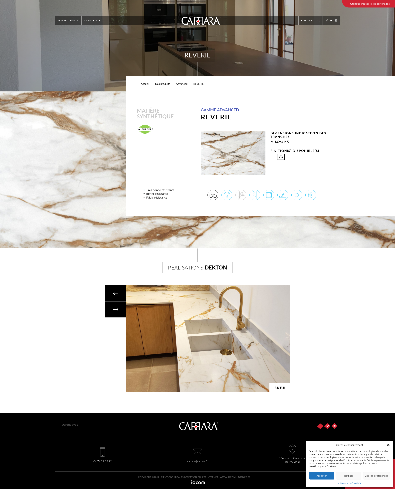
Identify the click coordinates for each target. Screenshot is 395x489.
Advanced (182, 83)
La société (92, 20)
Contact (306, 20)
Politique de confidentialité (349, 483)
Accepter (322, 475)
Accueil (145, 83)
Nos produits (68, 20)
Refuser (348, 475)
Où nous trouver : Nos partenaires (370, 3)
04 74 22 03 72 (102, 461)
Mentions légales (172, 477)
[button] (388, 445)
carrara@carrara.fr (197, 461)
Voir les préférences (376, 475)
